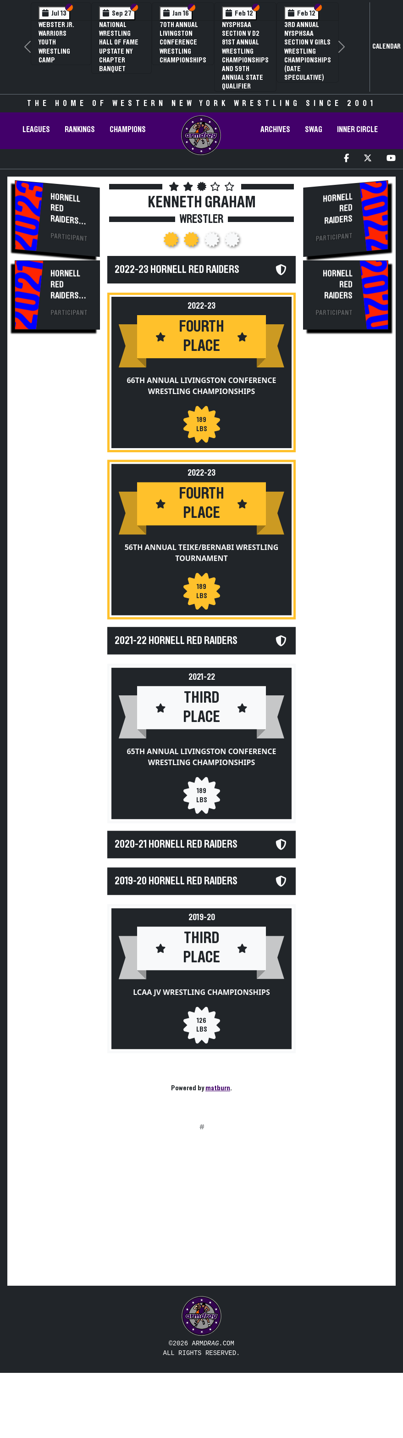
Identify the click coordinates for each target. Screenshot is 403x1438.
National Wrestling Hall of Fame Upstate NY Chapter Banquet (118, 46)
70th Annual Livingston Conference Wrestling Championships (183, 42)
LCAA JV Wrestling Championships (201, 1005)
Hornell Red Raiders (65, 208)
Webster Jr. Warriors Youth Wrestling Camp (56, 42)
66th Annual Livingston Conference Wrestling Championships (201, 389)
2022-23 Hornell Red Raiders (177, 269)
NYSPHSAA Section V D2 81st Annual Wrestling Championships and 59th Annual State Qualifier (245, 55)
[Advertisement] (57, 496)
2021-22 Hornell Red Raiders (176, 644)
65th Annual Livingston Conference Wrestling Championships (201, 763)
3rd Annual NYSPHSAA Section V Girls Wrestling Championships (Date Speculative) (307, 51)
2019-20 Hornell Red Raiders (176, 890)
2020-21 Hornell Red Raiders (176, 850)
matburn (217, 1088)
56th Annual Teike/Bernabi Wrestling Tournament (202, 556)
